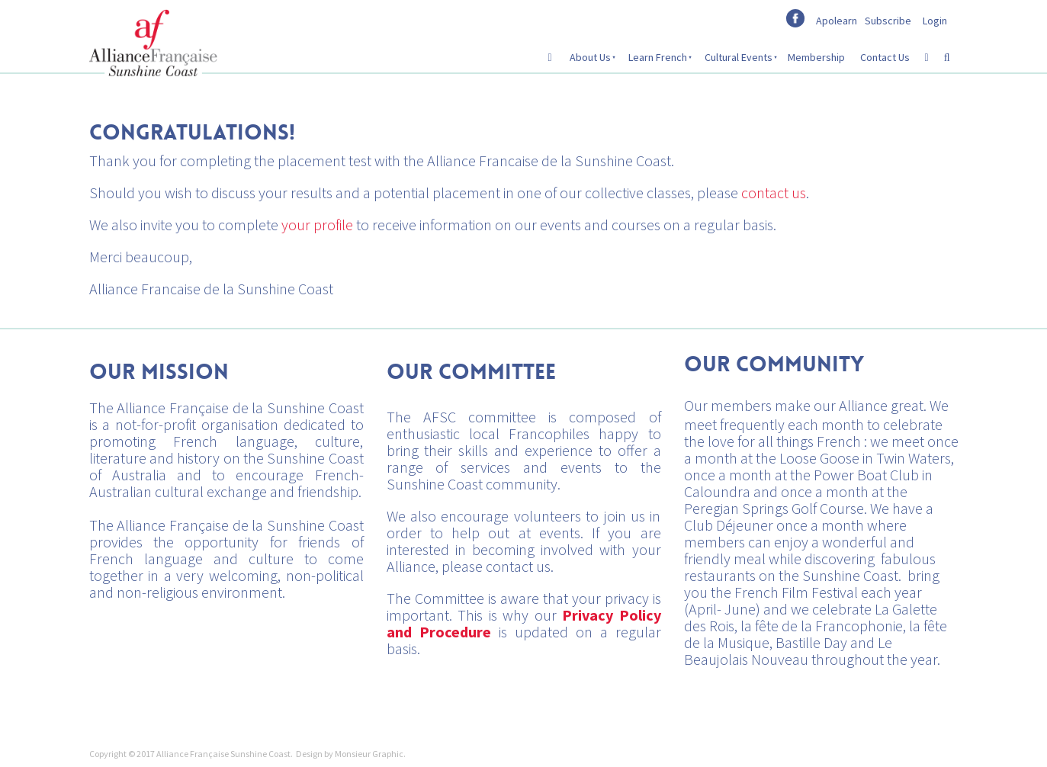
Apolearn (836, 20)
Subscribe (888, 20)
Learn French (657, 57)
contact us (773, 192)
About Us (590, 57)
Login (935, 20)
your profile (317, 224)
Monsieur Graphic (369, 753)
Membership (816, 57)
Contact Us (885, 57)
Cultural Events (738, 57)
